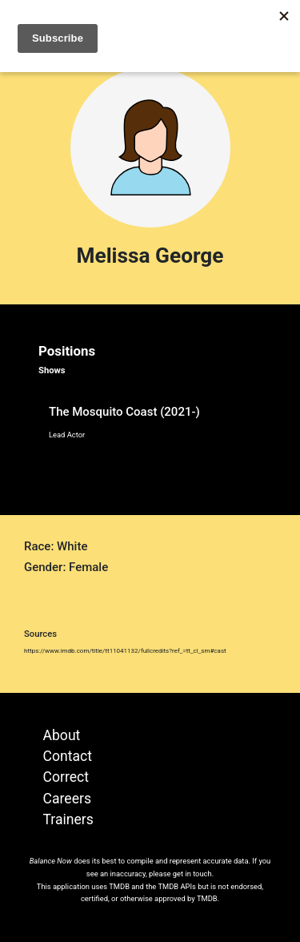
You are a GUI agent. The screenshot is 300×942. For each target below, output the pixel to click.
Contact (68, 756)
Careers (67, 799)
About (62, 735)
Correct (66, 777)
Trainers (68, 819)
